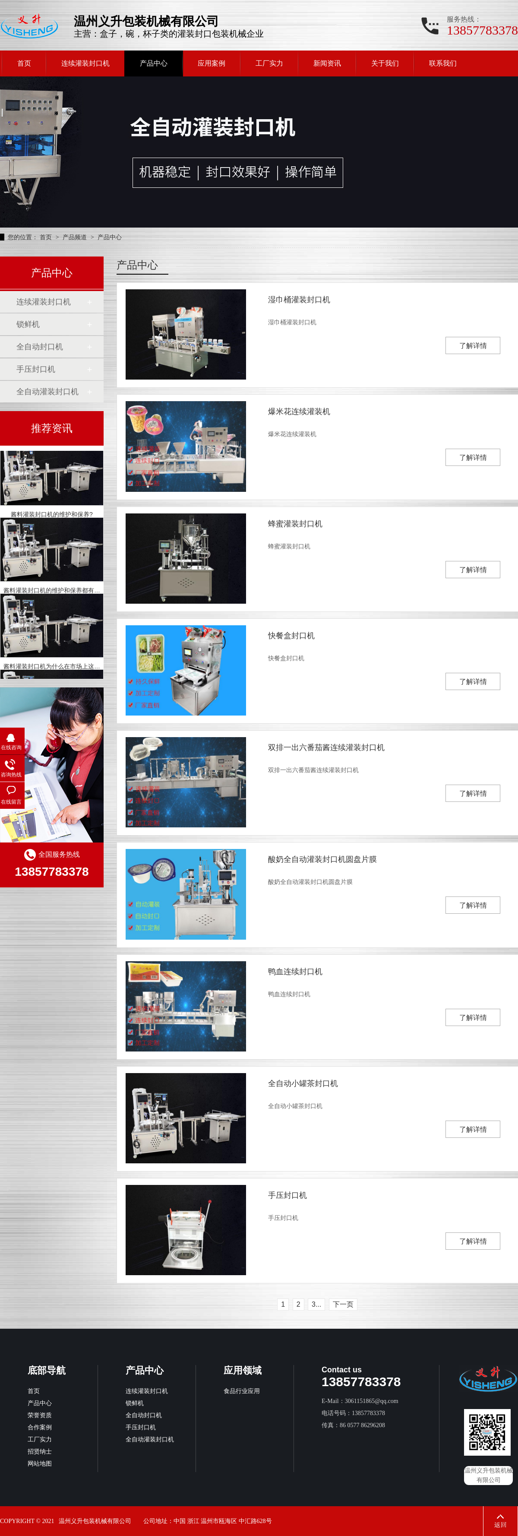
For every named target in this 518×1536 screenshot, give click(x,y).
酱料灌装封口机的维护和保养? (52, 517)
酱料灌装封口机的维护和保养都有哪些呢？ (60, 593)
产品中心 (153, 63)
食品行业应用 (242, 1391)
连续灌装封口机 (85, 63)
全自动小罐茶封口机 (303, 1083)
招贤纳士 (40, 1451)
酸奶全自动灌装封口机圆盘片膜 (322, 859)
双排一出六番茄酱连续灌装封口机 (326, 747)
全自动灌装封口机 (47, 391)
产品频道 (75, 237)
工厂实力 (269, 63)
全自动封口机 (39, 346)
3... (316, 1304)
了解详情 (473, 345)
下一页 (343, 1304)
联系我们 (443, 63)
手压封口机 (287, 1195)
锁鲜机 (28, 324)
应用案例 (211, 63)
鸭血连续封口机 (295, 971)
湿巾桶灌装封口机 (299, 299)
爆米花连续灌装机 (299, 411)
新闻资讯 (327, 63)
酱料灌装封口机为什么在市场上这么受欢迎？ (63, 669)
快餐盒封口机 (291, 635)
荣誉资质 (40, 1415)
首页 (24, 63)
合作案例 (40, 1427)
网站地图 (40, 1463)
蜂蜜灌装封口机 (295, 523)
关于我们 (385, 63)
